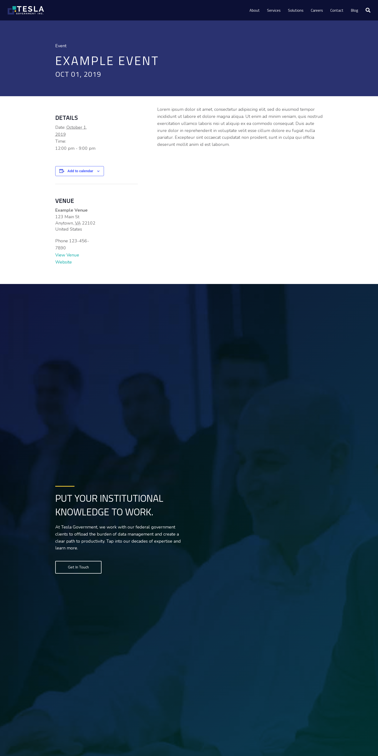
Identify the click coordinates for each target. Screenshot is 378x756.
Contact (336, 10)
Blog (354, 10)
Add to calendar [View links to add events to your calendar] (80, 171)
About (254, 10)
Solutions (296, 10)
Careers (317, 10)
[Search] (366, 10)
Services (274, 10)
